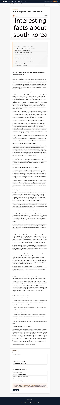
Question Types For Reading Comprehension (20, 376)
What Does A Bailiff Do (16, 354)
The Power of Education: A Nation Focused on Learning (23, 52)
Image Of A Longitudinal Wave (18, 378)
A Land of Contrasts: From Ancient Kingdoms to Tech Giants (24, 46)
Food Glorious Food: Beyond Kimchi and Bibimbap (22, 50)
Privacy (22, 1)
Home (9, 1)
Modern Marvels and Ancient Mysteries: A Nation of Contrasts (24, 61)
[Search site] (48, 1)
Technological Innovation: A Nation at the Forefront (23, 54)
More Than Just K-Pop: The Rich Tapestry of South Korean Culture (25, 48)
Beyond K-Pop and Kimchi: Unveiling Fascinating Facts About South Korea (26, 44)
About (12, 1)
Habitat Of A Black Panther (17, 372)
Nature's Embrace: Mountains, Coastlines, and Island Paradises (24, 56)
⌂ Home (55, 1)
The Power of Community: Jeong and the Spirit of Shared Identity (25, 59)
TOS (25, 1)
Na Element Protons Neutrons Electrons (19, 374)
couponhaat (4, 1)
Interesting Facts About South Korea (29, 385)
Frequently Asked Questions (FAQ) (20, 63)
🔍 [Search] (51, 1)
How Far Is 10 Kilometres (17, 356)
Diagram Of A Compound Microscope (19, 361)
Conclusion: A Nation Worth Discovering (21, 65)
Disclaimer (18, 1)
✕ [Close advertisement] (58, 4)
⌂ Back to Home (16, 390)
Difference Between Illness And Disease (19, 363)
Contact (15, 1)
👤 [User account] (57, 1)
